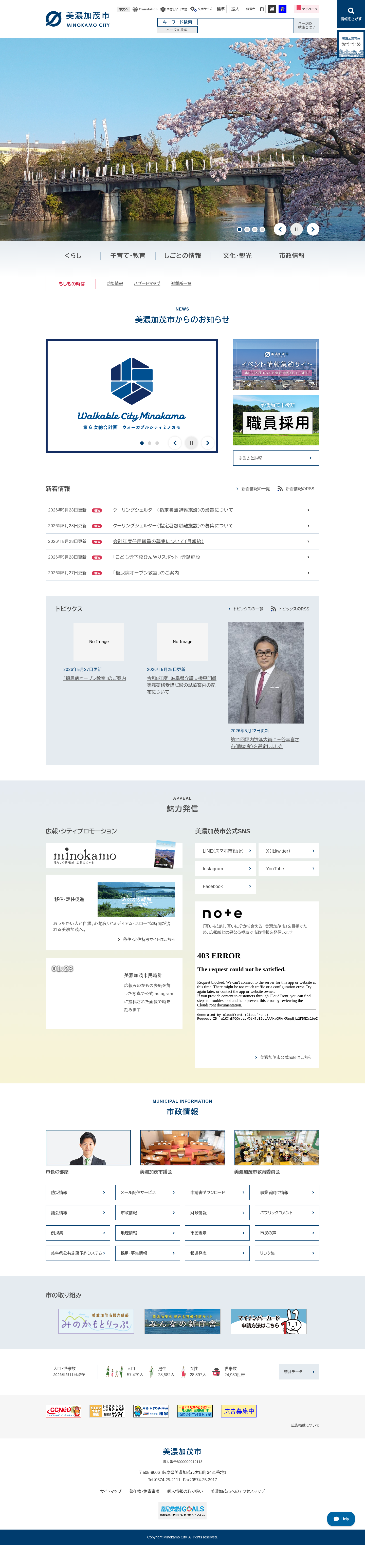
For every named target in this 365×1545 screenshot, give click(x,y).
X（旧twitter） (278, 851)
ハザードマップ (147, 283)
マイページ (309, 9)
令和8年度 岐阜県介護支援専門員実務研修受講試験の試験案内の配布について (181, 685)
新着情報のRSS (300, 489)
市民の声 (268, 1233)
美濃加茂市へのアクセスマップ (238, 1491)
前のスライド (280, 229)
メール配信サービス (138, 1192)
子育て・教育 (128, 255)
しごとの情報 (182, 255)
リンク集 (267, 1253)
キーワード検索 (177, 22)
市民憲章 (198, 1233)
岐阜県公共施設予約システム (76, 1253)
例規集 (57, 1233)
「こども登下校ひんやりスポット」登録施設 (156, 557)
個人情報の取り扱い (185, 1491)
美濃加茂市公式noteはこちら (286, 1057)
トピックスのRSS (294, 609)
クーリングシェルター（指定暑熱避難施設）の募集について (173, 525)
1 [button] (239, 229)
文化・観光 (237, 255)
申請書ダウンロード (207, 1192)
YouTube (275, 868)
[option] (182, 139)
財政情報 (198, 1213)
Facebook (213, 886)
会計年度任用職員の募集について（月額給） (158, 541)
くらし (73, 255)
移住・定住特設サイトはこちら (149, 939)
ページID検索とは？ (307, 25)
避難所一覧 (181, 283)
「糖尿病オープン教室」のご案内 (146, 572)
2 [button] (247, 229)
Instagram (213, 868)
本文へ (123, 9)
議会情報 (59, 1213)
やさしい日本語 (177, 9)
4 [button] (262, 229)
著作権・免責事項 (144, 1491)
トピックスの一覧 (248, 609)
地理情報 (129, 1233)
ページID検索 (177, 30)
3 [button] (255, 229)
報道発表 (198, 1253)
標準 (221, 9)
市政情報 (292, 255)
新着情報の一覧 (256, 489)
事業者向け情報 (274, 1192)
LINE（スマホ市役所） (223, 851)
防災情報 (115, 283)
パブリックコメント (276, 1213)
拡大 (235, 9)
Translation (148, 9)
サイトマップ (110, 1491)
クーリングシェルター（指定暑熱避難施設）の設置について (173, 510)
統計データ (293, 1372)
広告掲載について (305, 1425)
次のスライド (313, 229)
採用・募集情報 (134, 1253)
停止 (296, 229)
